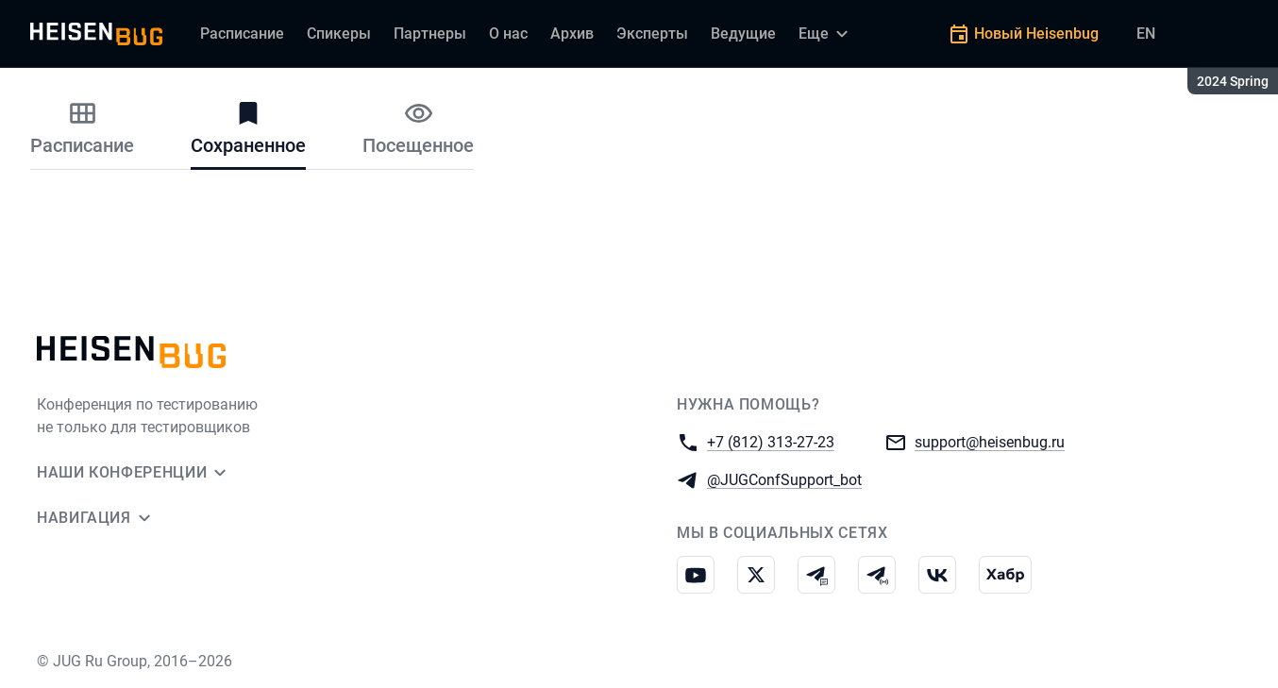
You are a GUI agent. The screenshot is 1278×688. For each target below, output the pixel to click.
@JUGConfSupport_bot (784, 479)
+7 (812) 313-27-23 (770, 441)
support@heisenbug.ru (990, 441)
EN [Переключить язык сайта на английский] (1145, 33)
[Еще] (826, 34)
